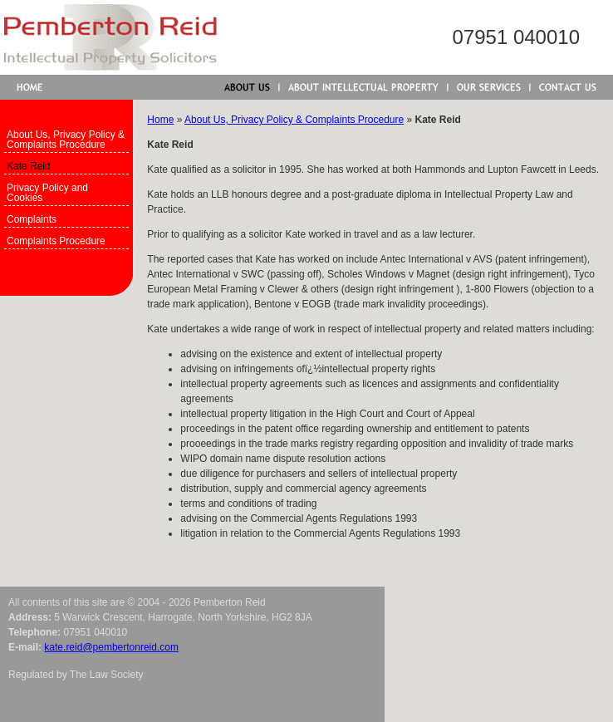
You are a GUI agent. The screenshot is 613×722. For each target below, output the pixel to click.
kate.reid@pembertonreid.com (111, 647)
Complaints (31, 219)
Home (160, 119)
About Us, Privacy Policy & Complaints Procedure (66, 140)
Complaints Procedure (56, 241)
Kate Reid (29, 166)
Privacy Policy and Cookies (47, 193)
